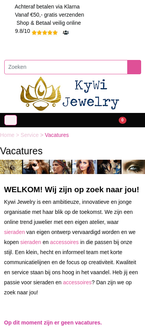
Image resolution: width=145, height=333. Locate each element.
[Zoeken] (66, 67)
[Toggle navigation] (10, 120)
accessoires (64, 242)
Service (30, 135)
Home (8, 135)
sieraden (14, 232)
